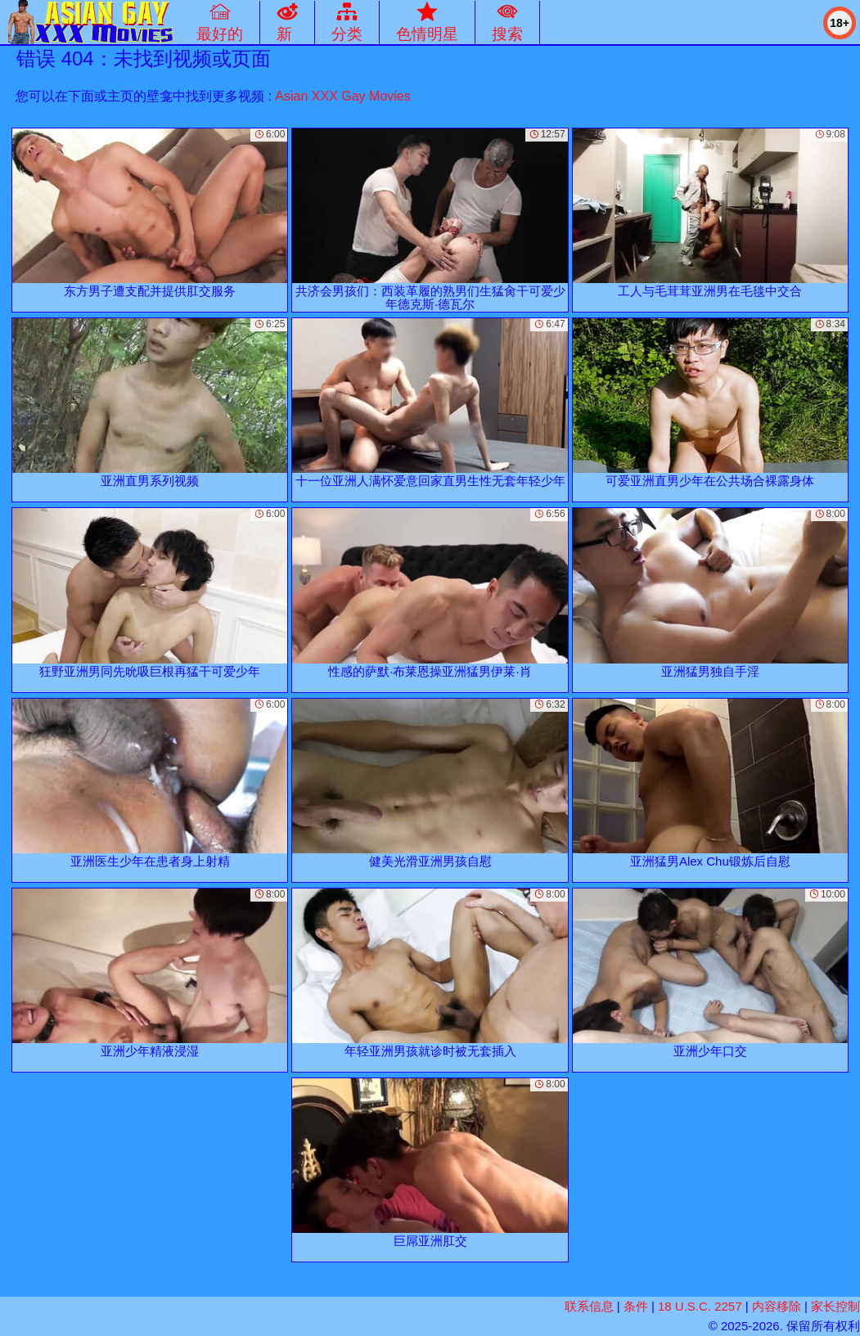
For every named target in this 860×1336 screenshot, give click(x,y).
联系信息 (589, 1306)
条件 (636, 1306)
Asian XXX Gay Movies (342, 96)
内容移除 (776, 1306)
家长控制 (835, 1306)
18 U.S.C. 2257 (700, 1306)
